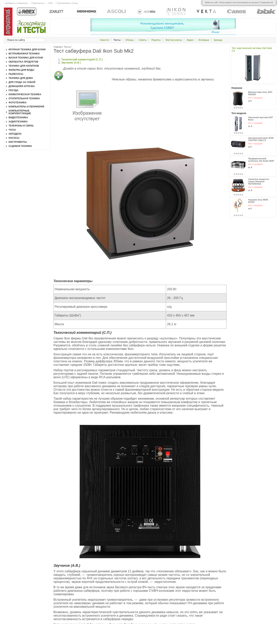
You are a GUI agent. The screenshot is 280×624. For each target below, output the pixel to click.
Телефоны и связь (21, 125)
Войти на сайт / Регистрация (218, 2)
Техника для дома (21, 78)
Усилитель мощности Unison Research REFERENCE (258, 181)
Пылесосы (16, 74)
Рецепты (156, 40)
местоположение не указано (245, 2)
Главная (57, 47)
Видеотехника (18, 117)
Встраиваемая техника (24, 53)
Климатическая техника (25, 94)
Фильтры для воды (21, 70)
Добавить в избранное (16, 3)
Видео (190, 40)
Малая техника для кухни (26, 57)
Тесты (67, 47)
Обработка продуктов (23, 61)
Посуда (13, 90)
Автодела (15, 133)
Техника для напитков (24, 65)
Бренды (218, 40)
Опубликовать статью (67, 3)
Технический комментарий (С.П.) (82, 59)
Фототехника (18, 102)
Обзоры (129, 40)
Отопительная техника (24, 98)
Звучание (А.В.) (71, 62)
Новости (104, 40)
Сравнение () (266, 2)
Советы (142, 40)
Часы (12, 129)
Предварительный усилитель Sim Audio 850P (261, 159)
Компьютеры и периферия (26, 106)
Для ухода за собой (22, 82)
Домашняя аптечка (22, 86)
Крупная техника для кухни (27, 49)
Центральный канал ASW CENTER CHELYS (261, 139)
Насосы (14, 138)
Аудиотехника (18, 121)
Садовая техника (20, 146)
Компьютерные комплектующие (20, 112)
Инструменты (18, 142)
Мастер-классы (173, 40)
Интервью (203, 40)
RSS (50, 3)
